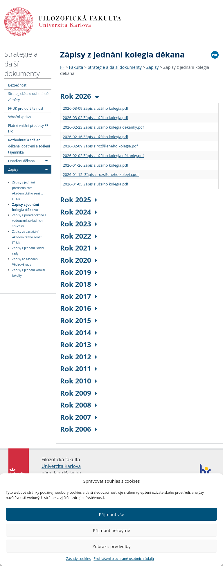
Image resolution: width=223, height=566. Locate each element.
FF (62, 67)
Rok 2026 (79, 96)
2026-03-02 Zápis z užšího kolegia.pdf (95, 117)
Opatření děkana (21, 160)
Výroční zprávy (19, 116)
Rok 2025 (78, 199)
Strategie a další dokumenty (115, 67)
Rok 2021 (78, 248)
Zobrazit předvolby (111, 546)
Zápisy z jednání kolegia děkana (25, 207)
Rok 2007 (78, 417)
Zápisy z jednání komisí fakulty (28, 272)
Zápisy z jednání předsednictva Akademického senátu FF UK (28, 191)
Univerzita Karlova (61, 466)
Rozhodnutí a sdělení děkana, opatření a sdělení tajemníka (29, 146)
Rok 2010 (78, 380)
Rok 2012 (78, 356)
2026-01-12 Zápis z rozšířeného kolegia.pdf (101, 174)
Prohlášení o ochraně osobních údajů (123, 558)
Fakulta (76, 67)
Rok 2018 (78, 284)
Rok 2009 (78, 393)
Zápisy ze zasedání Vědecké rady (25, 261)
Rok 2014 (78, 332)
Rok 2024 (78, 212)
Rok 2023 (78, 223)
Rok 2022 (78, 236)
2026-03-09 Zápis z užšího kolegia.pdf (95, 108)
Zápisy (13, 169)
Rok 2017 (78, 296)
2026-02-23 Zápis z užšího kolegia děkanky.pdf (103, 127)
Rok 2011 (78, 368)
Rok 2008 (78, 405)
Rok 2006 (78, 429)
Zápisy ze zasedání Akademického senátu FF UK (28, 237)
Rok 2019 (78, 272)
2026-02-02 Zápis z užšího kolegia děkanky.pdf (103, 155)
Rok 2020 (78, 260)
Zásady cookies (78, 558)
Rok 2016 (78, 308)
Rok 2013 (78, 344)
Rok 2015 (78, 320)
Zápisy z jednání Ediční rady (28, 251)
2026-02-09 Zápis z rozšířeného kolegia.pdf (100, 146)
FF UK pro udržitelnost (25, 108)
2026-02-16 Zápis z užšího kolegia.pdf (95, 136)
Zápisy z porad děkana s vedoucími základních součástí (29, 220)
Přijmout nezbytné (111, 530)
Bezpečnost (17, 85)
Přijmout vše (111, 514)
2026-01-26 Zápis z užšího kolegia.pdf (95, 165)
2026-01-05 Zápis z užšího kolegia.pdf (95, 184)
